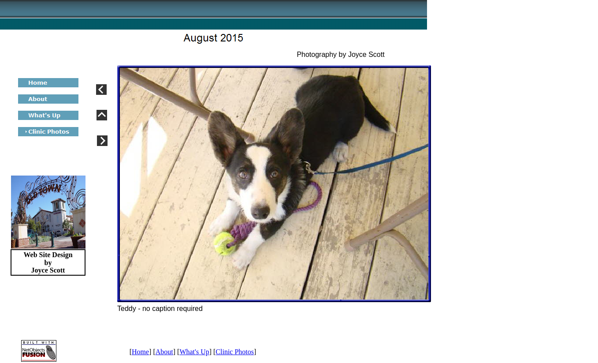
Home (140, 352)
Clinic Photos (234, 352)
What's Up (194, 352)
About (164, 352)
